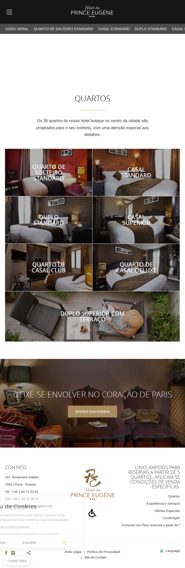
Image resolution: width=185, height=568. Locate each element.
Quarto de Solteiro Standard (63, 29)
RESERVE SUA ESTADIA (92, 411)
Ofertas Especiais (167, 511)
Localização (171, 518)
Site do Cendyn (95, 557)
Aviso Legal (73, 552)
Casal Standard (113, 29)
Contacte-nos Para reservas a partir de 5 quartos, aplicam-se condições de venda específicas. (151, 525)
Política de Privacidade (103, 552)
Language (172, 551)
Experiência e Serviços (163, 503)
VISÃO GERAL (17, 29)
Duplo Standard (151, 29)
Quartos (174, 496)
